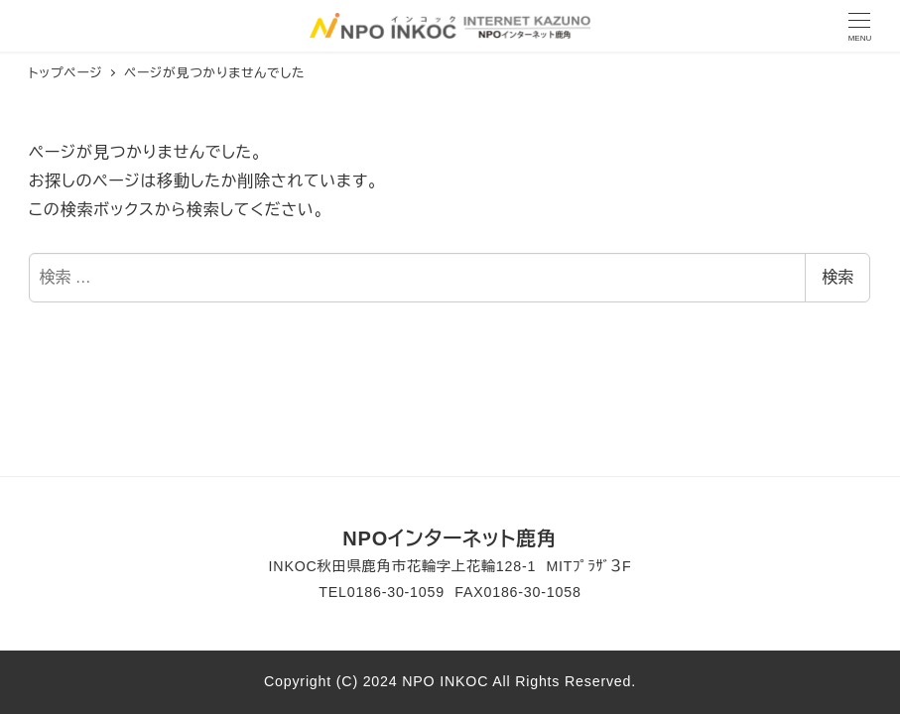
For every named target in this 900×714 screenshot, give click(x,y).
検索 (837, 277)
